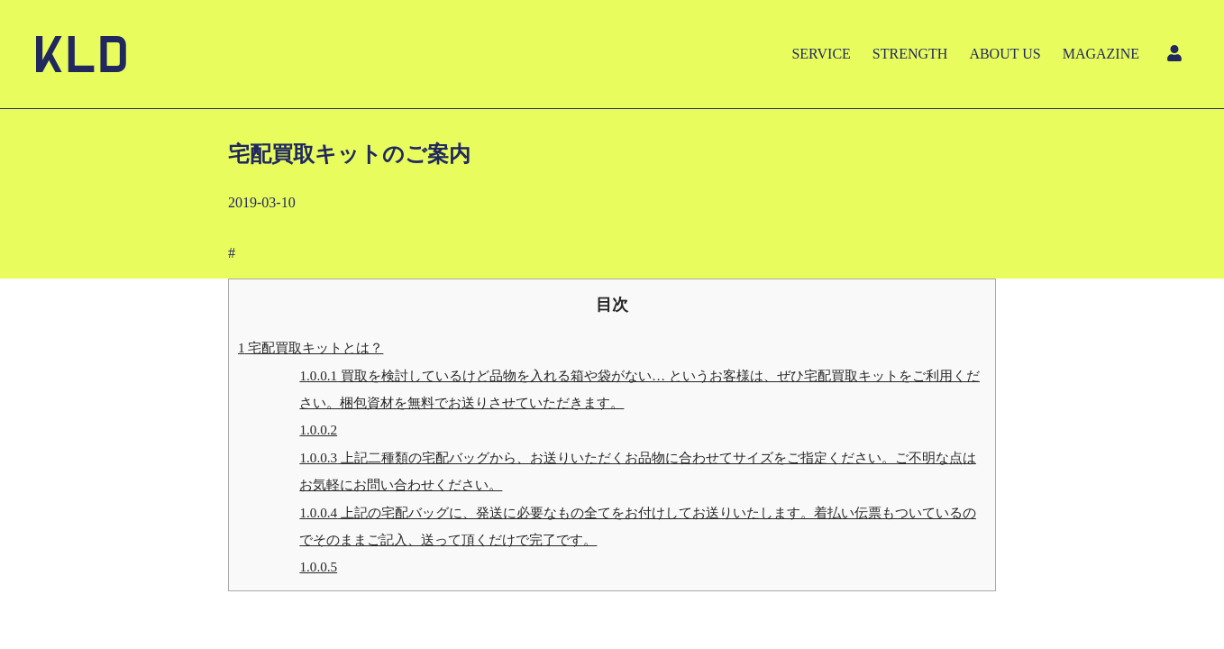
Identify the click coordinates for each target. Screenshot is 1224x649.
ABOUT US (1004, 53)
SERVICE (820, 53)
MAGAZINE (1101, 53)
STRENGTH (910, 53)
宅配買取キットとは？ (310, 347)
